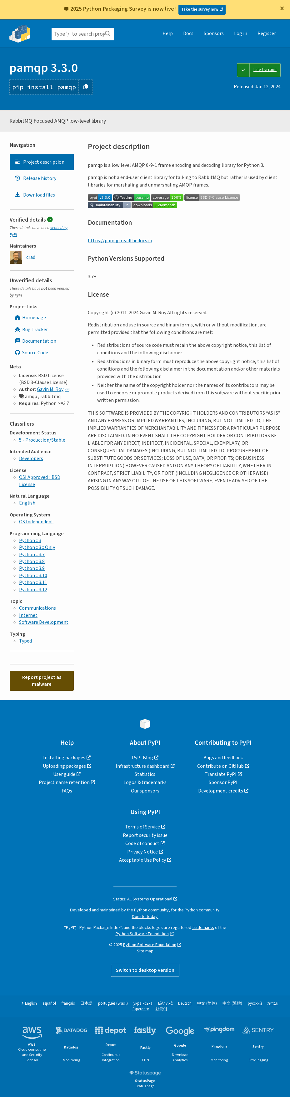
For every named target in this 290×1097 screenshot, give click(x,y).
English (27, 503)
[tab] (42, 162)
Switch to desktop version (145, 970)
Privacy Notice (142, 851)
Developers (31, 458)
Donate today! (145, 916)
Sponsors (214, 33)
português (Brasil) (113, 1003)
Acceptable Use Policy (142, 860)
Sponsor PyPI (223, 782)
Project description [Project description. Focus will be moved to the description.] (39, 162)
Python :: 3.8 (32, 561)
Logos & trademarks (145, 782)
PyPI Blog (142, 757)
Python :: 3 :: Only (37, 547)
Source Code (31, 352)
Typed (25, 641)
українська (142, 1003)
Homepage (30, 317)
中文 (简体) (207, 1003)
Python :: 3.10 (33, 575)
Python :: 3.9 (32, 568)
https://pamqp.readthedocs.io (120, 240)
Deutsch (185, 1003)
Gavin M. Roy (50, 389)
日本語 (86, 1003)
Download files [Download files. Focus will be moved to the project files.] (34, 195)
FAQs (67, 790)
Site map (145, 951)
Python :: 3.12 (33, 589)
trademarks (203, 927)
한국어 (161, 1009)
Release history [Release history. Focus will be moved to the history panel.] (35, 178)
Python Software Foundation (142, 933)
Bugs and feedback (223, 757)
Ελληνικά (165, 1003)
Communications (37, 608)
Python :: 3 (30, 540)
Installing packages (64, 757)
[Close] (281, 8)
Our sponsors (145, 790)
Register (267, 33)
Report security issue (145, 835)
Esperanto (140, 1009)
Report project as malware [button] (41, 681)
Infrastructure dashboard (142, 766)
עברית (273, 1003)
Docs (188, 33)
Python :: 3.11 (33, 582)
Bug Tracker (31, 329)
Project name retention (64, 782)
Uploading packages (64, 766)
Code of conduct (142, 843)
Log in (240, 33)
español (49, 1003)
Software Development (43, 622)
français (68, 1003)
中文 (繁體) (232, 1003)
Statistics (145, 774)
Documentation (35, 341)
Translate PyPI (221, 774)
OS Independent (36, 521)
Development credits (220, 790)
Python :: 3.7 (32, 554)
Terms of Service (142, 826)
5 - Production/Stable (42, 440)
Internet (28, 615)
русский (255, 1003)
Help (167, 33)
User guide (64, 774)
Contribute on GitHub (220, 766)
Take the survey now (199, 9)
